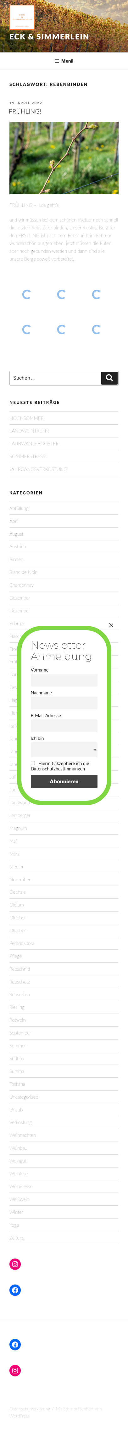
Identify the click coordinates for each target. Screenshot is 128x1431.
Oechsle (17, 892)
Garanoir (18, 674)
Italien (15, 725)
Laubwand (19, 802)
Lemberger (20, 815)
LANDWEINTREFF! (29, 430)
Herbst (16, 713)
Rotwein (17, 1020)
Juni (13, 789)
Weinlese (18, 1173)
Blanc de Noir (22, 572)
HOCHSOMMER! (27, 418)
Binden (16, 559)
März (14, 853)
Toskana (17, 1084)
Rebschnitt (20, 969)
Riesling (17, 1007)
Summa (16, 1071)
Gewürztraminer (25, 687)
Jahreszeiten (21, 738)
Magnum (18, 828)
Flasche (17, 636)
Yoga (14, 1225)
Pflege (15, 956)
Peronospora (22, 943)
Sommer (17, 1045)
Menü (64, 61)
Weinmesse (20, 1186)
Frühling (17, 661)
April (14, 521)
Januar (15, 764)
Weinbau (18, 1148)
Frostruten (19, 649)
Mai (13, 841)
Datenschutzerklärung (29, 1408)
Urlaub (16, 1109)
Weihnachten (22, 1135)
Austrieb (17, 546)
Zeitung (17, 1237)
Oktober (17, 917)
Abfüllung (19, 508)
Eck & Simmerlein (49, 36)
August (16, 534)
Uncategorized (23, 1097)
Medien (17, 866)
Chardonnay (21, 585)
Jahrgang (18, 751)
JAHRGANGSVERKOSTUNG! (38, 469)
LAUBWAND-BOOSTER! (34, 443)
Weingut (17, 1160)
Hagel (15, 700)
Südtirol (17, 1058)
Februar (17, 623)
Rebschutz (19, 981)
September (20, 1032)
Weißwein (19, 1199)
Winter (16, 1212)
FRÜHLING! (25, 111)
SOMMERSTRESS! (28, 456)
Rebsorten (19, 994)
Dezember (19, 598)
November (20, 879)
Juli (12, 776)
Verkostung (20, 1122)
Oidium (16, 904)
